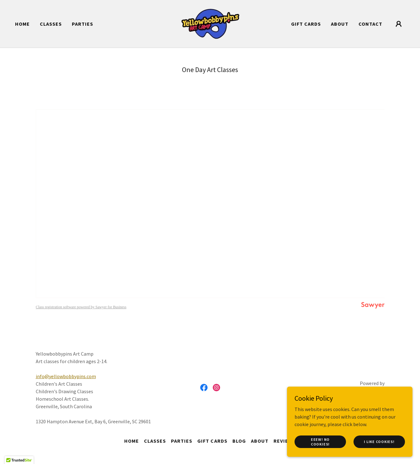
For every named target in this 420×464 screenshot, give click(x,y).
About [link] (339, 24)
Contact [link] (370, 24)
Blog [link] (239, 441)
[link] (210, 23)
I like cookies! (379, 441)
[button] (398, 24)
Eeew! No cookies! (320, 441)
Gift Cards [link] (306, 24)
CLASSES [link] (51, 24)
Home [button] (131, 441)
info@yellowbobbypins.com (66, 376)
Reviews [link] (285, 441)
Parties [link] (82, 24)
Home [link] (22, 24)
